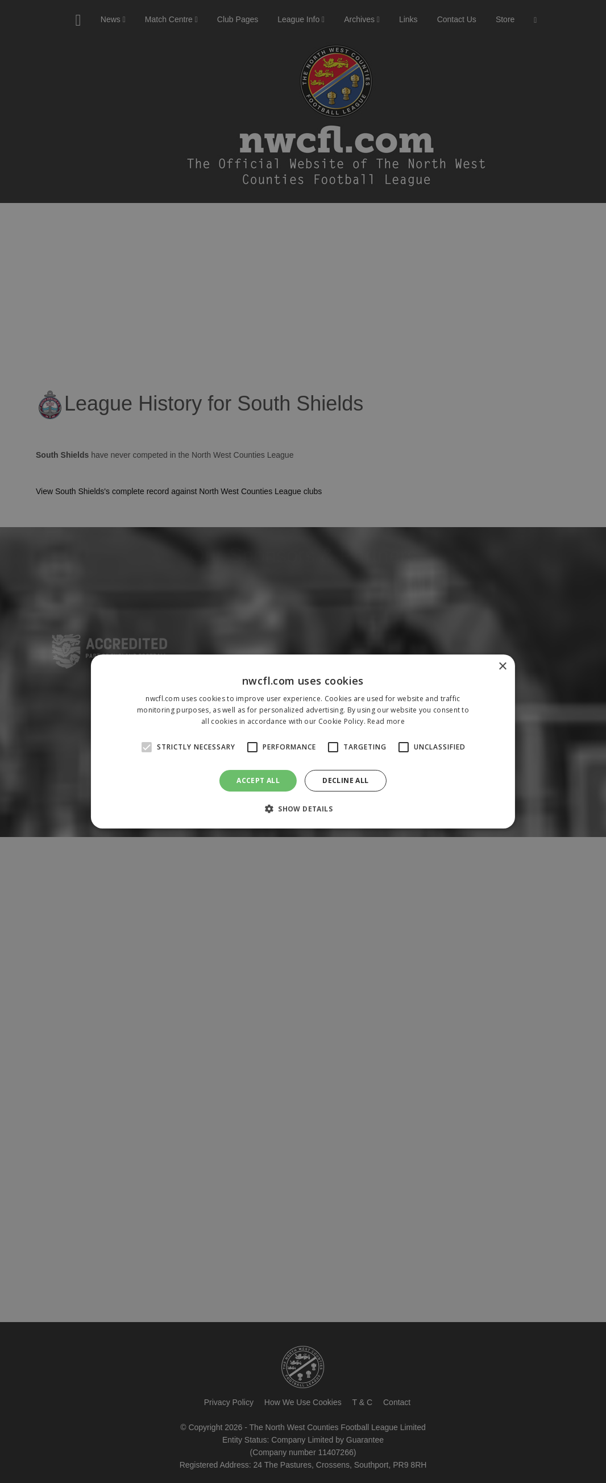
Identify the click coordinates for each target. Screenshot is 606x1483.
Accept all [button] (258, 780)
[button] (303, 808)
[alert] (303, 741)
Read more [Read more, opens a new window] (386, 721)
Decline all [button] (345, 780)
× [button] (502, 666)
